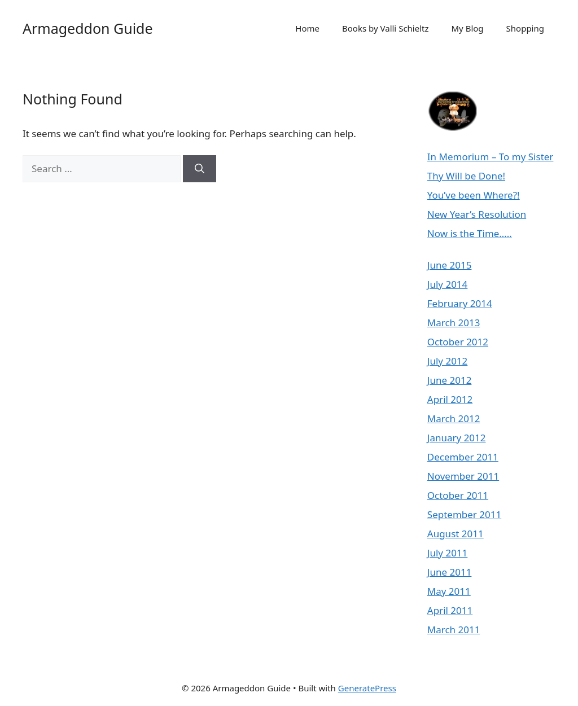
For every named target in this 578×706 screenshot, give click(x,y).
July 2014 (447, 284)
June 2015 (449, 264)
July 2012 (447, 360)
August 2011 (455, 533)
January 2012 (456, 437)
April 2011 (449, 610)
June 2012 (449, 380)
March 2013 (453, 322)
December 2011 (462, 456)
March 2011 (453, 629)
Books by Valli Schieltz (385, 28)
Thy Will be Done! (466, 175)
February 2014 (459, 303)
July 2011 (447, 552)
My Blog (468, 28)
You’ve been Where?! (473, 194)
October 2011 (457, 495)
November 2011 (463, 476)
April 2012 (449, 399)
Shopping (525, 28)
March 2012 (453, 418)
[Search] (199, 168)
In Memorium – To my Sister (490, 156)
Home (307, 28)
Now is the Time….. (469, 233)
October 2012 (457, 341)
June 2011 (449, 571)
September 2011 (464, 514)
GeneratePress (367, 688)
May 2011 (449, 591)
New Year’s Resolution (476, 214)
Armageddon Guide (88, 28)
